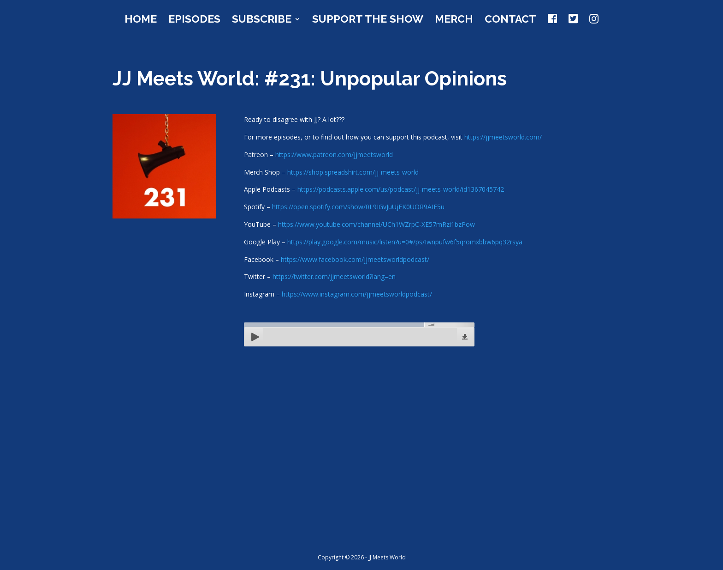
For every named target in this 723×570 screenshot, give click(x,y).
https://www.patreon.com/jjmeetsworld (334, 154)
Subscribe (261, 20)
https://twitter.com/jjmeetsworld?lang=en (334, 276)
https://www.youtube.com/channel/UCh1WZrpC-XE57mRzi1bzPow (376, 224)
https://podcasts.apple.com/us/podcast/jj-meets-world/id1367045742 (400, 189)
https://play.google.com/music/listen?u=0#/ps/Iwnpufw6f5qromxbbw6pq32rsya (404, 241)
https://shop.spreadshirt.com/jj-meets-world (353, 172)
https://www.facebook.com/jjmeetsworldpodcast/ (355, 259)
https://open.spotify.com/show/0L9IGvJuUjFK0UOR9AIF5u (358, 206)
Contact (510, 20)
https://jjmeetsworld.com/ (503, 137)
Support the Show (367, 20)
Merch (454, 20)
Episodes (194, 20)
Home (140, 20)
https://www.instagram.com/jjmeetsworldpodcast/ (357, 294)
